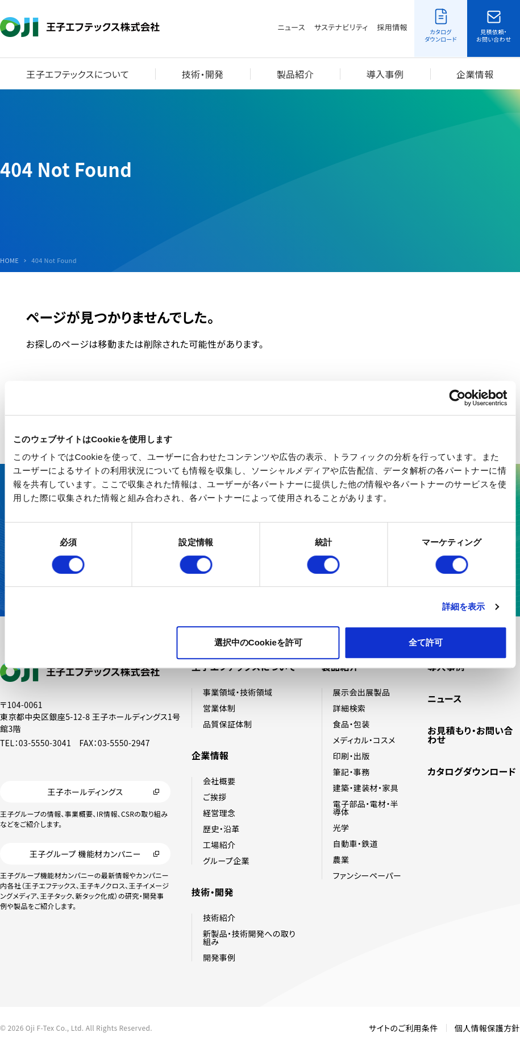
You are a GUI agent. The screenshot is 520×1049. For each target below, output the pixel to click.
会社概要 (219, 781)
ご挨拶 (215, 797)
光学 (341, 827)
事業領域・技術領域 (238, 692)
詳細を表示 (463, 606)
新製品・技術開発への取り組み (249, 937)
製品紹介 (295, 74)
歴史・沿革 (221, 828)
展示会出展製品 (361, 692)
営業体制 (219, 708)
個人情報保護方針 (487, 1028)
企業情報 (475, 74)
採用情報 (392, 27)
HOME (9, 260)
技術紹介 (219, 917)
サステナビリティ (341, 27)
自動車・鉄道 (355, 843)
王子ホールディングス (85, 791)
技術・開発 (203, 74)
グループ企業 (226, 860)
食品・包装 (351, 724)
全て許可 (426, 642)
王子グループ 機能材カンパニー (85, 853)
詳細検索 (349, 708)
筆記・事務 (351, 772)
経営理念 (219, 812)
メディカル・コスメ (364, 740)
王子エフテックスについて (77, 74)
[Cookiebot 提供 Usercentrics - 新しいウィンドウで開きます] (457, 397)
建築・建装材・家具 (366, 787)
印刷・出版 (351, 756)
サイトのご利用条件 (403, 1028)
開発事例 (219, 957)
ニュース (291, 27)
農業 (341, 859)
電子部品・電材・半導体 (366, 807)
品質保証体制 (227, 724)
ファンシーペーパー (367, 875)
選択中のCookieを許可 (258, 642)
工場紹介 (219, 844)
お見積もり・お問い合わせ (470, 734)
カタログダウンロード (471, 771)
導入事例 (385, 74)
